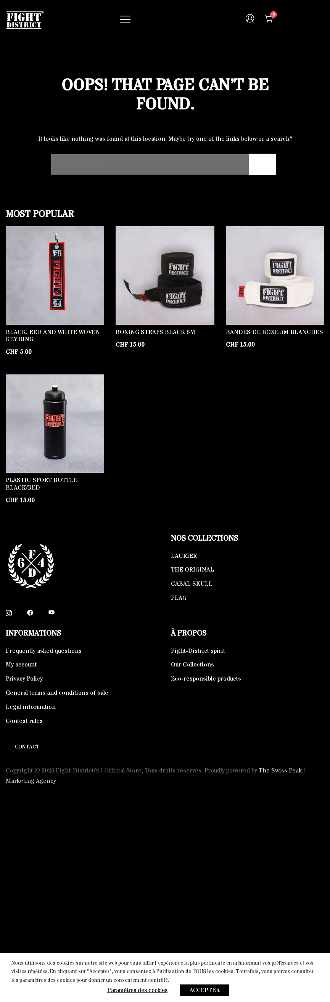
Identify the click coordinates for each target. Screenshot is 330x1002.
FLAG (179, 598)
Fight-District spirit (198, 651)
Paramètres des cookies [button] (137, 990)
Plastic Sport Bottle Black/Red (41, 483)
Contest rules (24, 721)
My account (21, 664)
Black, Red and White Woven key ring (53, 336)
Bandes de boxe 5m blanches (274, 332)
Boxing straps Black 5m (155, 332)
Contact (27, 747)
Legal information (31, 707)
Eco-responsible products (206, 678)
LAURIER (184, 556)
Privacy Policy (24, 678)
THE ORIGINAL (192, 569)
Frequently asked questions (44, 651)
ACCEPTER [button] (205, 990)
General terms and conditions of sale (57, 693)
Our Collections (192, 664)
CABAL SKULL (191, 584)
